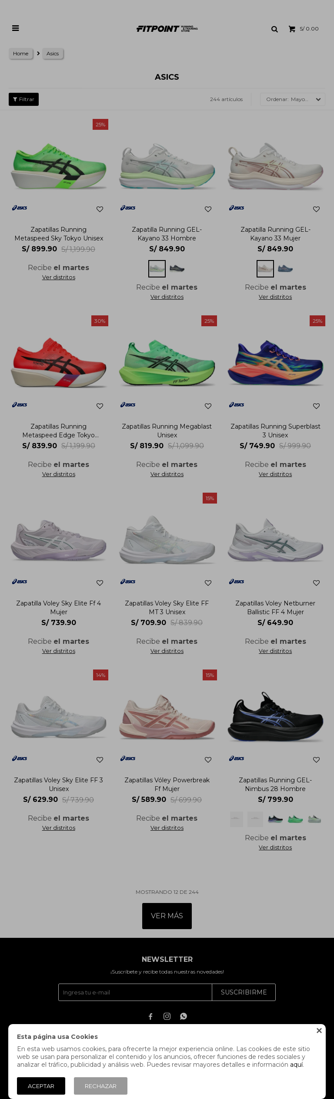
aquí (296, 1065)
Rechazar (101, 1085)
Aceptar (41, 1085)
